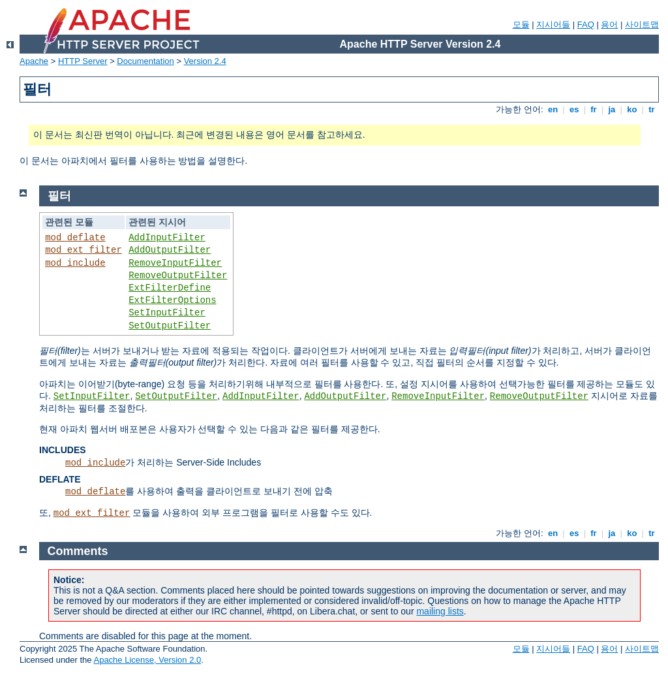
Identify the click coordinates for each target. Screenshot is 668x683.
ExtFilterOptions (172, 300)
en (552, 109)
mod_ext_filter (83, 250)
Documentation (145, 61)
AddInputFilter (167, 237)
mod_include (75, 263)
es (574, 109)
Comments (78, 551)
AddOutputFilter (170, 250)
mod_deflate (75, 237)
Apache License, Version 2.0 (147, 660)
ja (612, 109)
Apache (34, 61)
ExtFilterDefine (170, 288)
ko (632, 109)
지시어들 (553, 24)
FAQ (585, 24)
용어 (609, 24)
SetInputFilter (167, 313)
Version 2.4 (205, 61)
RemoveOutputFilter (178, 275)
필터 (59, 195)
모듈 (521, 24)
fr (594, 109)
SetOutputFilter (170, 326)
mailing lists (439, 611)
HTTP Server (83, 61)
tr (652, 109)
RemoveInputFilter (175, 263)
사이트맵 (642, 24)
